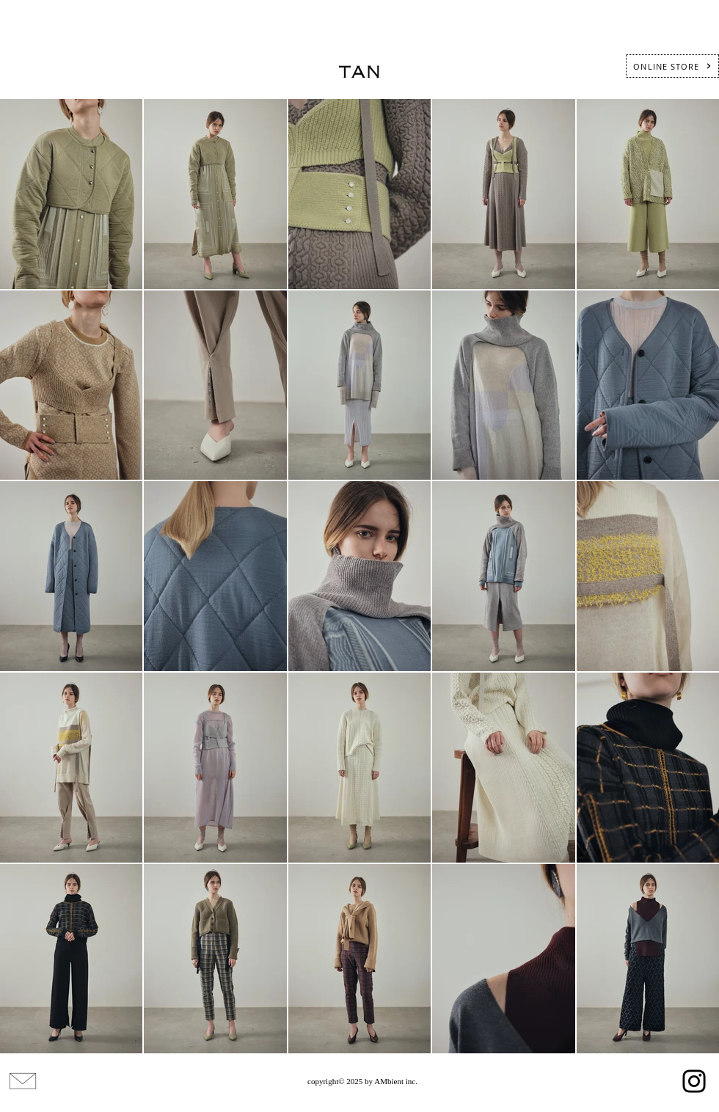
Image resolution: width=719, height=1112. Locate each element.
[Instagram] (694, 1081)
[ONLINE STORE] (672, 66)
